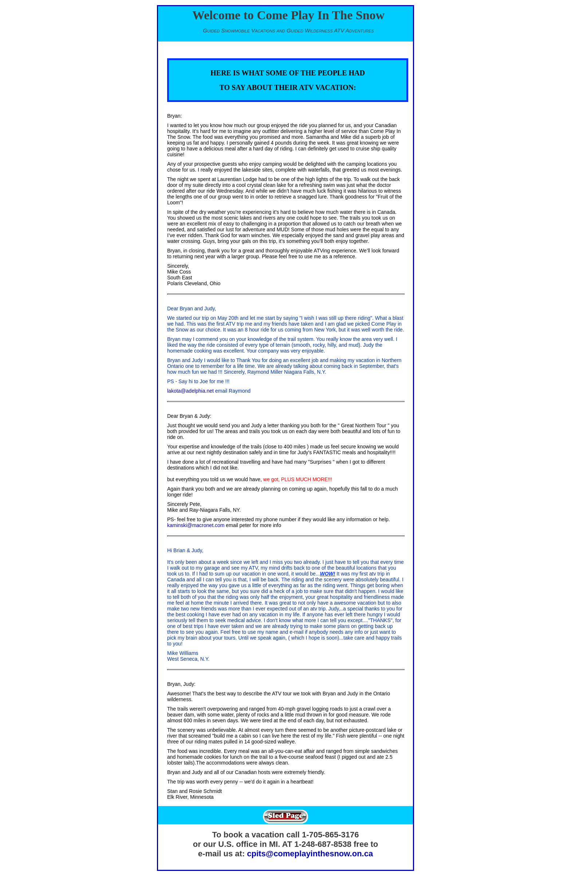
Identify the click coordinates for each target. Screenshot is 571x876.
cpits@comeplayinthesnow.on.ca (310, 853)
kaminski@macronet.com (195, 525)
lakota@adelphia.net (190, 391)
